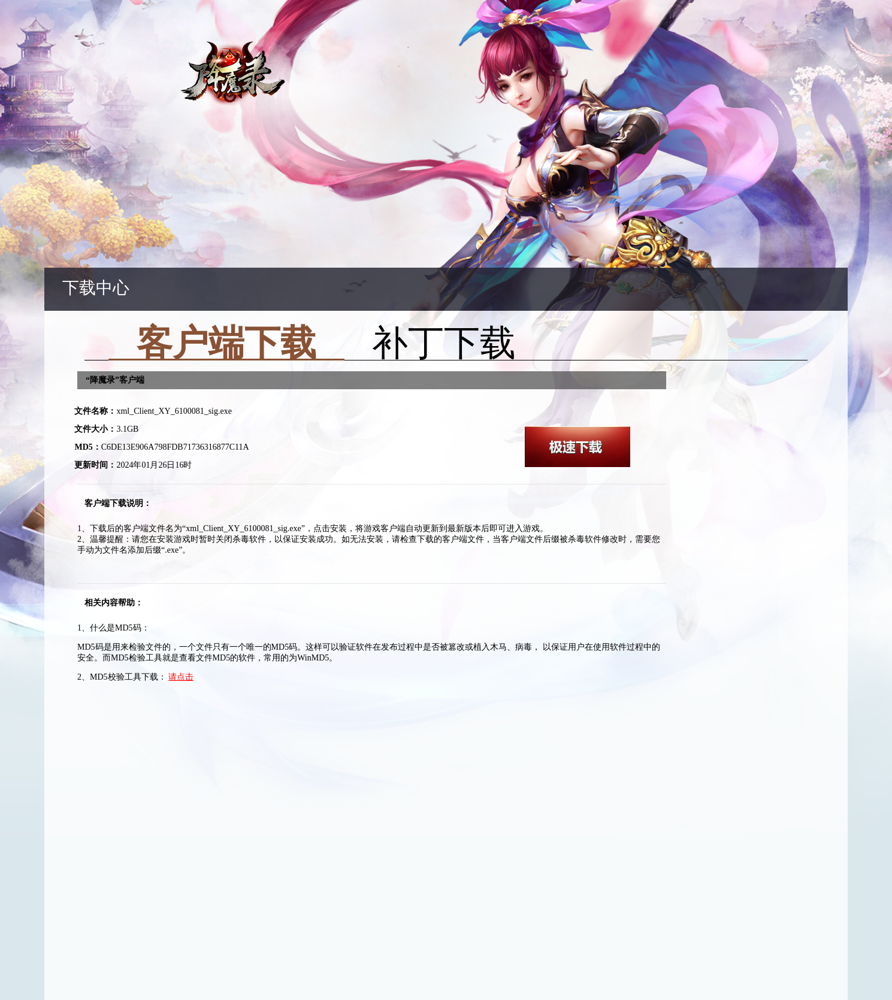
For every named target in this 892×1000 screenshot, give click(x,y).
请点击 (180, 676)
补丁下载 (444, 347)
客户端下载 (226, 347)
